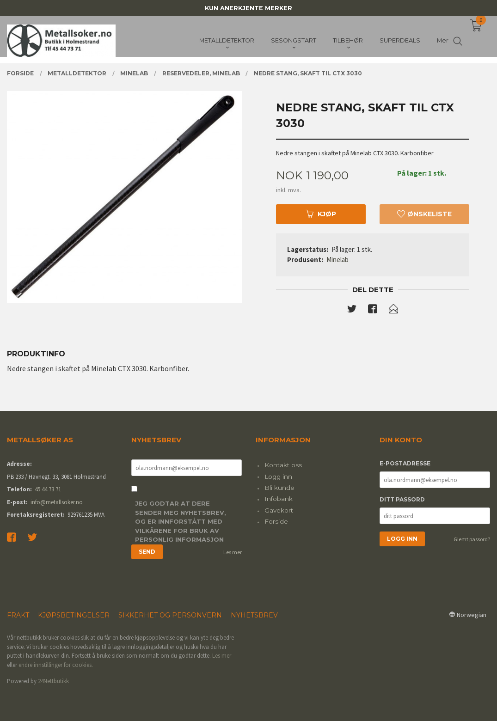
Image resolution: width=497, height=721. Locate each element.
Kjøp (321, 214)
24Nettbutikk (53, 681)
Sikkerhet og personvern (170, 615)
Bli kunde (279, 487)
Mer (442, 41)
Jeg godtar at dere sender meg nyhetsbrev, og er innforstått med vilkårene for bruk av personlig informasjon (180, 521)
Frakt (18, 615)
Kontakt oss (283, 465)
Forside (276, 521)
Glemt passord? (472, 539)
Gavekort (278, 510)
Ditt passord (402, 499)
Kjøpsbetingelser (74, 615)
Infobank (278, 498)
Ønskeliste (424, 214)
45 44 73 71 (48, 489)
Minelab (337, 259)
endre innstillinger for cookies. (55, 665)
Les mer (232, 552)
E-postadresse (405, 463)
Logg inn (278, 476)
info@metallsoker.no (57, 502)
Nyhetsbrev (254, 615)
